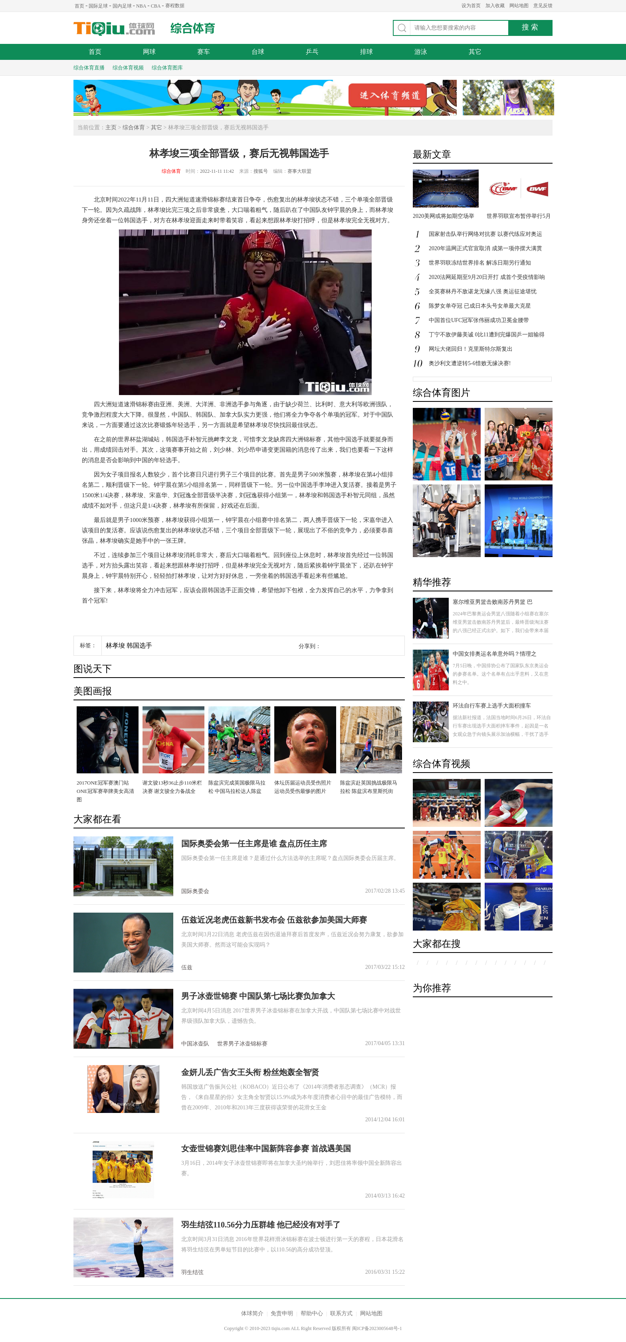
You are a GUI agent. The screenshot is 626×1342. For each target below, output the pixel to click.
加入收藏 (495, 5)
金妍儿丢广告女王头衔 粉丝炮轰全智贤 (250, 1072)
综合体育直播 (89, 68)
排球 (366, 51)
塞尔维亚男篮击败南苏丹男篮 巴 (493, 602)
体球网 (114, 29)
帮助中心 (312, 1313)
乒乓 (312, 51)
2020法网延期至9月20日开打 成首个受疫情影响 (487, 277)
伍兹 (186, 967)
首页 (79, 6)
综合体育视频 (128, 68)
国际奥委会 (195, 891)
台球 (258, 51)
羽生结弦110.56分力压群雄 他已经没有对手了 (261, 1224)
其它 (475, 51)
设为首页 (471, 5)
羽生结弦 (192, 1272)
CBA (156, 6)
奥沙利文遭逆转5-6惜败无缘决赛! (470, 363)
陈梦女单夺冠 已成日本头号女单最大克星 (480, 306)
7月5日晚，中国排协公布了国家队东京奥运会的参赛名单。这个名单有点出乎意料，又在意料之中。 (501, 674)
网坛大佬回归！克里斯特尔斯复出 (471, 349)
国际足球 (98, 6)
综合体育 (192, 28)
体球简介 (252, 1313)
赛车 (203, 51)
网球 (149, 51)
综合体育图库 (167, 68)
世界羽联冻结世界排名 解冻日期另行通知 (480, 263)
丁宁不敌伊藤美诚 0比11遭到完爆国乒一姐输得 (487, 335)
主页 (111, 127)
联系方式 (341, 1313)
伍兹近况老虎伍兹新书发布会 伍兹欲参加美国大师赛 (274, 919)
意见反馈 (543, 5)
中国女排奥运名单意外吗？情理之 (495, 654)
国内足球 (122, 6)
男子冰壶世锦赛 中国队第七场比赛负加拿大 (258, 996)
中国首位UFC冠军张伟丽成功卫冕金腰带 (479, 320)
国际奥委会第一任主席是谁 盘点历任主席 (254, 843)
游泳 (420, 51)
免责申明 (282, 1313)
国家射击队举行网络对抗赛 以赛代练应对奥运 (485, 234)
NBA (141, 6)
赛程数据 (174, 5)
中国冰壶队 (195, 1044)
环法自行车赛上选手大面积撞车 (492, 706)
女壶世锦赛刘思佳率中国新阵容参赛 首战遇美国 (266, 1148)
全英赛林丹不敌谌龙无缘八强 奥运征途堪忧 (483, 291)
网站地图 (519, 5)
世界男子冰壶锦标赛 (242, 1044)
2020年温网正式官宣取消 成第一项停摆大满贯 (485, 248)
